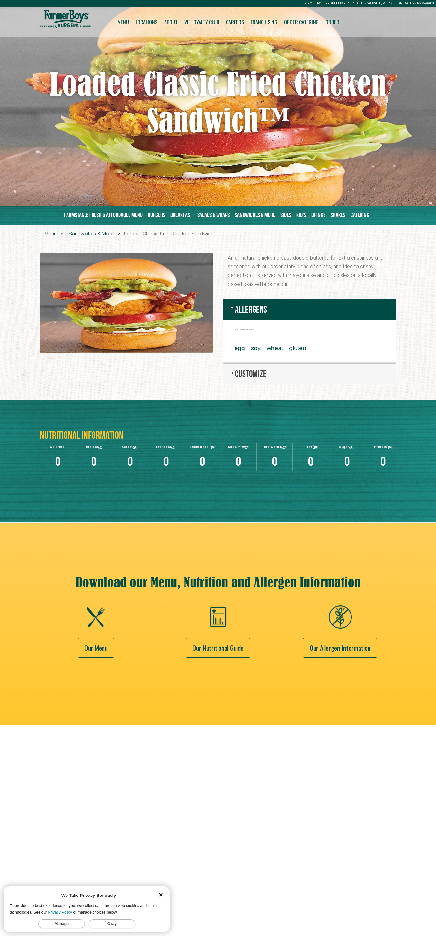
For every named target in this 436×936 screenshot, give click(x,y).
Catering (360, 214)
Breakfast (181, 214)
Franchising (264, 22)
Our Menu (96, 692)
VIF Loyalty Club (201, 22)
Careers (235, 22)
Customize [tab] (248, 374)
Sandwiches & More (255, 214)
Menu (123, 22)
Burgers (156, 214)
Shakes (338, 214)
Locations (146, 22)
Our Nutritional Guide (218, 692)
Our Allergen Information (340, 692)
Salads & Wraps (213, 214)
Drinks (318, 214)
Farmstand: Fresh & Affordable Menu (103, 214)
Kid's (301, 214)
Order (332, 22)
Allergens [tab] (248, 309)
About (171, 22)
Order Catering (301, 22)
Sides (285, 214)
